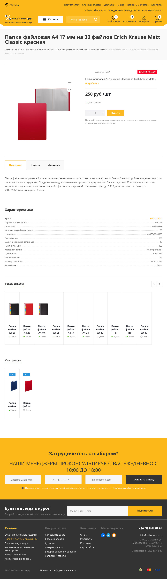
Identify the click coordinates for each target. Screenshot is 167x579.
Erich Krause (156, 218)
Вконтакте (103, 535)
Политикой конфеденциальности (129, 488)
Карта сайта (87, 547)
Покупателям (71, 4)
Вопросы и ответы (137, 4)
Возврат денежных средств (60, 551)
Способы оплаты (91, 4)
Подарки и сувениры (16, 543)
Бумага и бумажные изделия (21, 534)
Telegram (108, 535)
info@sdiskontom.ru (95, 10)
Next (159, 284)
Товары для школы (15, 554)
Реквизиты (86, 538)
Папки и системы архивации (21, 538)
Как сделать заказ (55, 534)
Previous (154, 284)
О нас (121, 4)
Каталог (11, 528)
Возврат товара (54, 547)
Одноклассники (114, 535)
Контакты (156, 4)
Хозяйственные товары (18, 558)
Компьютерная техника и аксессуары (19, 549)
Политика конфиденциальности (58, 570)
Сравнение (129, 21)
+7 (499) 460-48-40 (152, 10)
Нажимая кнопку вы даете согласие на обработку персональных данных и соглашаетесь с (85, 488)
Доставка (109, 4)
